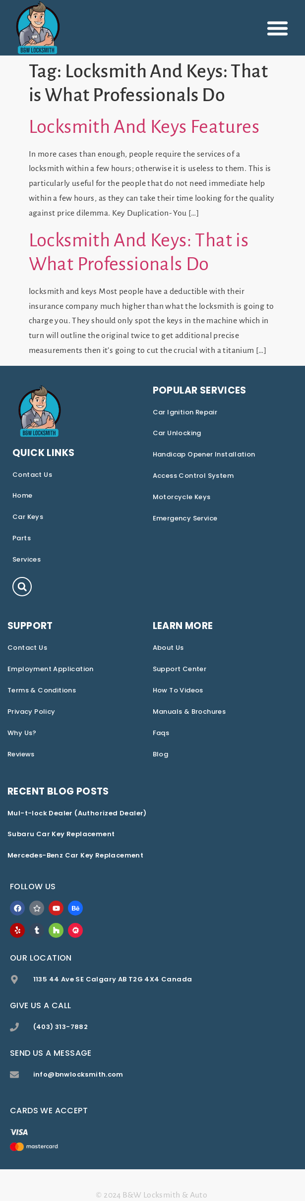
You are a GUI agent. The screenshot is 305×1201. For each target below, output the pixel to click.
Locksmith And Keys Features (144, 127)
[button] (278, 28)
